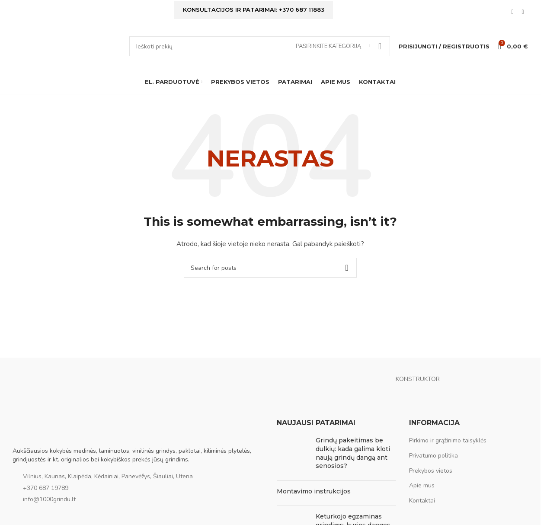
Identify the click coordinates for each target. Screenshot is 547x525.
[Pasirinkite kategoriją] (333, 46)
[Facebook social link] (512, 12)
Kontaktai (422, 500)
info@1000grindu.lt (49, 499)
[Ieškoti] (259, 46)
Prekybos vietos (430, 471)
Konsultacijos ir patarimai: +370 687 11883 (253, 9)
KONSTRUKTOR (418, 379)
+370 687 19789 (45, 488)
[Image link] (56, 427)
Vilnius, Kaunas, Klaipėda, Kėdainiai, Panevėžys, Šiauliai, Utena (108, 476)
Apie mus (422, 485)
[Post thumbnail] (293, 455)
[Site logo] (67, 46)
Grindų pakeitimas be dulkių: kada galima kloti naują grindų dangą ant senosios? (353, 453)
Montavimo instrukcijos (314, 491)
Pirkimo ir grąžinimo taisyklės (447, 440)
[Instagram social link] (523, 12)
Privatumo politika (433, 455)
